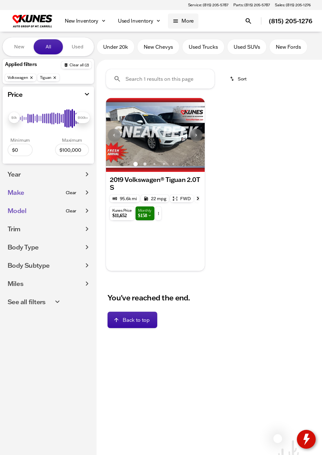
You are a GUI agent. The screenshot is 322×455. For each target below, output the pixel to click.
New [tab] (19, 47)
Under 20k (115, 47)
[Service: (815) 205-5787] (208, 5)
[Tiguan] (48, 77)
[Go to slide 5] (173, 164)
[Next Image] (196, 135)
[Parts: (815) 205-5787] (251, 5)
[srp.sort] (239, 79)
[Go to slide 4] (164, 164)
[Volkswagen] (20, 77)
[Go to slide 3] (154, 164)
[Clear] (71, 193)
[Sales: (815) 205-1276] (293, 5)
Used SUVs (247, 47)
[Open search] (248, 21)
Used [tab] (77, 47)
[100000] (72, 150)
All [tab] (48, 47)
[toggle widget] (306, 439)
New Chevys (158, 47)
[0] (20, 150)
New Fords (288, 47)
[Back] (76, 65)
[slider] (14, 117)
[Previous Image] (114, 135)
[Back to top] (132, 320)
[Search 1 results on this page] (160, 79)
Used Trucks (203, 47)
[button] (113, 135)
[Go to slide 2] (145, 164)
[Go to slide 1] (135, 164)
